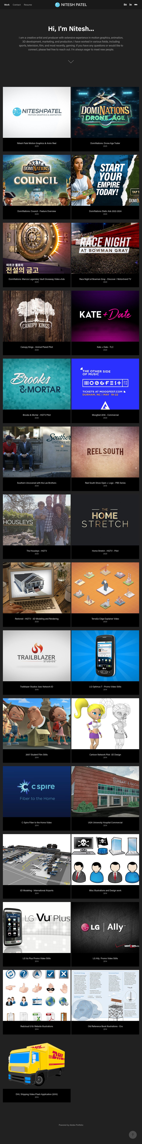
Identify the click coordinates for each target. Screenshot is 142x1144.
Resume (28, 4)
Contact (17, 4)
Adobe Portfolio (76, 1125)
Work (6, 4)
